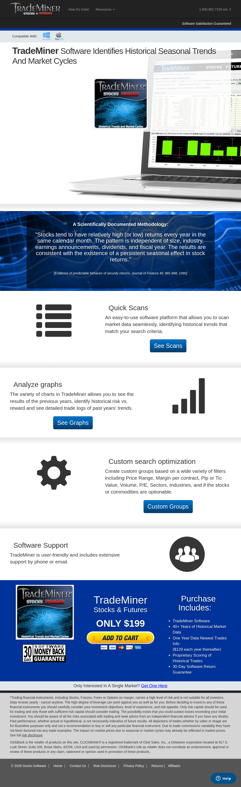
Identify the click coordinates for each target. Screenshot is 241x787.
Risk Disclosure (104, 766)
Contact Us (78, 766)
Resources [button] (105, 9)
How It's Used (78, 9)
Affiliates (174, 766)
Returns (157, 766)
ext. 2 (215, 9)
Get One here (154, 685)
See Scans (168, 345)
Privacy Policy (134, 766)
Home (57, 766)
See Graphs (72, 422)
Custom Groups (168, 506)
